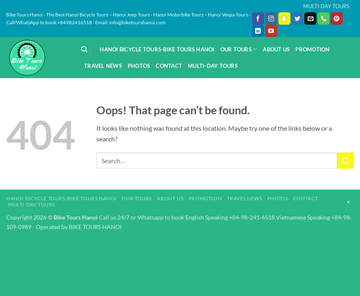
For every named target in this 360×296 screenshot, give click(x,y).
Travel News (103, 65)
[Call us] (324, 18)
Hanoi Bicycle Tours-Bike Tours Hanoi (157, 49)
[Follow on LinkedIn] (258, 31)
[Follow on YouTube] (271, 31)
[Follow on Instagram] (271, 18)
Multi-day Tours (213, 65)
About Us (276, 49)
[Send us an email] (310, 18)
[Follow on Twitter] (297, 18)
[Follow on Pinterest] (337, 18)
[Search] (84, 49)
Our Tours (238, 49)
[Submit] (345, 161)
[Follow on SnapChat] (284, 18)
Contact (169, 65)
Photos (139, 65)
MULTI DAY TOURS (326, 6)
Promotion (312, 49)
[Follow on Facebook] (258, 18)
